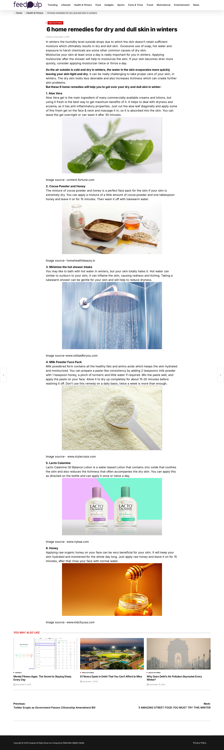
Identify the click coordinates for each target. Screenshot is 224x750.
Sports (121, 4)
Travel (149, 4)
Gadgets (109, 4)
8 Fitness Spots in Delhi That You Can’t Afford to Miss (111, 676)
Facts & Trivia (135, 4)
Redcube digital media (73, 743)
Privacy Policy (199, 743)
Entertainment (182, 4)
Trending (53, 4)
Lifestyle (65, 4)
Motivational (163, 4)
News (196, 4)
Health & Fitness (83, 4)
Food (98, 4)
